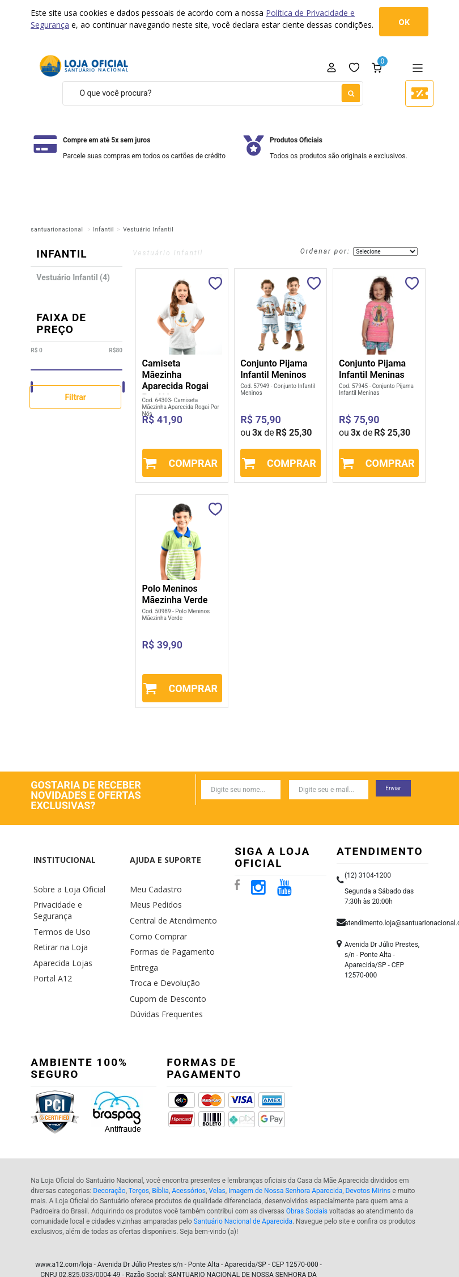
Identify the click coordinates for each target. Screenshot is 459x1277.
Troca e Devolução (160, 948)
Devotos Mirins (368, 1155)
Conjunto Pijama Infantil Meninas (372, 369)
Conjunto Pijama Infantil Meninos (273, 369)
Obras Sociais (307, 1175)
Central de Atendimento (168, 894)
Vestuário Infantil (148, 229)
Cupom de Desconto (163, 961)
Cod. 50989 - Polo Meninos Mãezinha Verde (176, 614)
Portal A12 (50, 934)
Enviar (393, 788)
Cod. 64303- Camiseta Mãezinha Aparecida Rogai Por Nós (180, 407)
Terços (139, 1155)
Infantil (103, 229)
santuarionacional (57, 229)
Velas (217, 1155)
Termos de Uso (58, 894)
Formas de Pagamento (166, 921)
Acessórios (189, 1155)
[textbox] (212, 93)
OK (404, 21)
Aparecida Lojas (59, 921)
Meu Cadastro (152, 868)
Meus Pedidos (152, 881)
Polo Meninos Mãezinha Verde (175, 594)
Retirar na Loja (56, 908)
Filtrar (75, 397)
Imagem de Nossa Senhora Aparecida (285, 1155)
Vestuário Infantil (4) (73, 277)
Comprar (193, 463)
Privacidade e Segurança (72, 881)
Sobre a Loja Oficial (64, 868)
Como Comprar (155, 908)
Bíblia (160, 1155)
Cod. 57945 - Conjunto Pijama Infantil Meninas (376, 389)
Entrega (142, 934)
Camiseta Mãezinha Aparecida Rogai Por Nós (175, 380)
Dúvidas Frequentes (162, 974)
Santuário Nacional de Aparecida (243, 1186)
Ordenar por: (325, 251)
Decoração (109, 1155)
